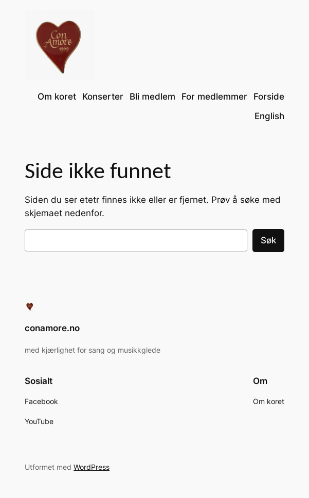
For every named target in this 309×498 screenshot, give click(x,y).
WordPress (92, 467)
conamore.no (52, 328)
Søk (268, 240)
